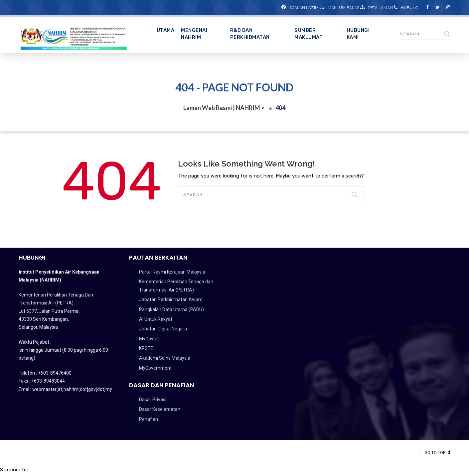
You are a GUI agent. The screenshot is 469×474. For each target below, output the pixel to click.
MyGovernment (155, 368)
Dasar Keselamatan (159, 409)
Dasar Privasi (152, 399)
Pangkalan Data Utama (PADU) (171, 309)
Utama (166, 30)
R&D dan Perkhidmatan (250, 33)
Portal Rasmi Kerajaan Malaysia (172, 272)
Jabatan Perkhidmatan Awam (171, 299)
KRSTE (146, 348)
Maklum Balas (339, 7)
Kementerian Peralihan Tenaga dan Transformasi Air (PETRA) (176, 285)
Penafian (148, 419)
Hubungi (406, 7)
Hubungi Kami (358, 33)
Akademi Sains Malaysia (164, 358)
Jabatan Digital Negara (163, 328)
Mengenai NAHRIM (194, 33)
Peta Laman (376, 7)
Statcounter (14, 470)
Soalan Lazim (300, 7)
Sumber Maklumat (308, 33)
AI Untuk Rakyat (155, 319)
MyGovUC (149, 338)
